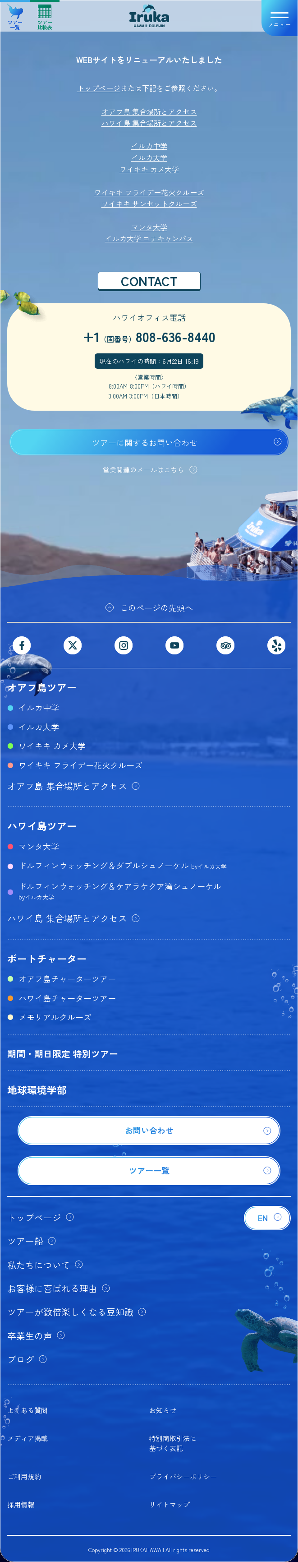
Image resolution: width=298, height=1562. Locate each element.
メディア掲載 (27, 1438)
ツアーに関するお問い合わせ (144, 442)
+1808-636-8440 (149, 336)
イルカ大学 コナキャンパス (149, 238)
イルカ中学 (149, 145)
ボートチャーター (47, 958)
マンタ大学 (149, 227)
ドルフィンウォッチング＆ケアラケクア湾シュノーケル (119, 890)
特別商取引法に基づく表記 (173, 1443)
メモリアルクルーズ (55, 1017)
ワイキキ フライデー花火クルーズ (149, 192)
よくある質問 (27, 1410)
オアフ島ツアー (42, 687)
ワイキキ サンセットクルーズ (149, 203)
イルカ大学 (149, 157)
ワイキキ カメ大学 (149, 169)
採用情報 (20, 1504)
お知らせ (162, 1410)
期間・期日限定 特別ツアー (62, 1053)
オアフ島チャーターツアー (67, 978)
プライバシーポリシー (183, 1476)
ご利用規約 (24, 1476)
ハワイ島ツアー (42, 825)
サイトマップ (169, 1504)
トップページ (98, 88)
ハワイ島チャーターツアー (67, 998)
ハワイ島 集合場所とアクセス (149, 122)
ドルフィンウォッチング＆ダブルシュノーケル (122, 865)
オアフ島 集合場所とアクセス (149, 111)
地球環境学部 (37, 1089)
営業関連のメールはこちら (143, 469)
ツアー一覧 (15, 14)
